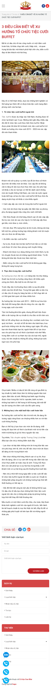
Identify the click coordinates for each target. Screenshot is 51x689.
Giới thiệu (9, 591)
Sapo (14, 684)
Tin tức (8, 610)
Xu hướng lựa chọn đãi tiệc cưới (15, 276)
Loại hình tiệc (11, 597)
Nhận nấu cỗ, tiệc (12, 604)
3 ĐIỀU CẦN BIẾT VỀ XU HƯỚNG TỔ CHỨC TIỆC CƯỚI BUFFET (25, 32)
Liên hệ (8, 617)
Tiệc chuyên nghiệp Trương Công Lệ (25, 437)
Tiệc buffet (6, 117)
